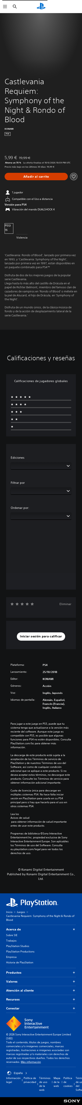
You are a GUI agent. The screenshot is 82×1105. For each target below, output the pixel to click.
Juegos (21, 912)
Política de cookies (68, 1082)
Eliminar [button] (65, 604)
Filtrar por (18, 483)
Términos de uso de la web (45, 1084)
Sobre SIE (11, 935)
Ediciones (17, 458)
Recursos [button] (41, 999)
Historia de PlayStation (19, 962)
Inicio (9, 912)
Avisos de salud (19, 818)
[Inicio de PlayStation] (41, 6)
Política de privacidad (30, 1080)
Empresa (11, 957)
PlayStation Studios (17, 946)
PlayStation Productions (20, 951)
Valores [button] (41, 982)
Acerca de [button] (41, 929)
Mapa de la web (57, 1082)
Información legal (13, 1080)
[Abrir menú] (5, 6)
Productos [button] (41, 973)
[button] (41, 636)
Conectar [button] (41, 1008)
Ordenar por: (20, 508)
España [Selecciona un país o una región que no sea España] (17, 1073)
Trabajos (11, 940)
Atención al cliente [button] (41, 990)
